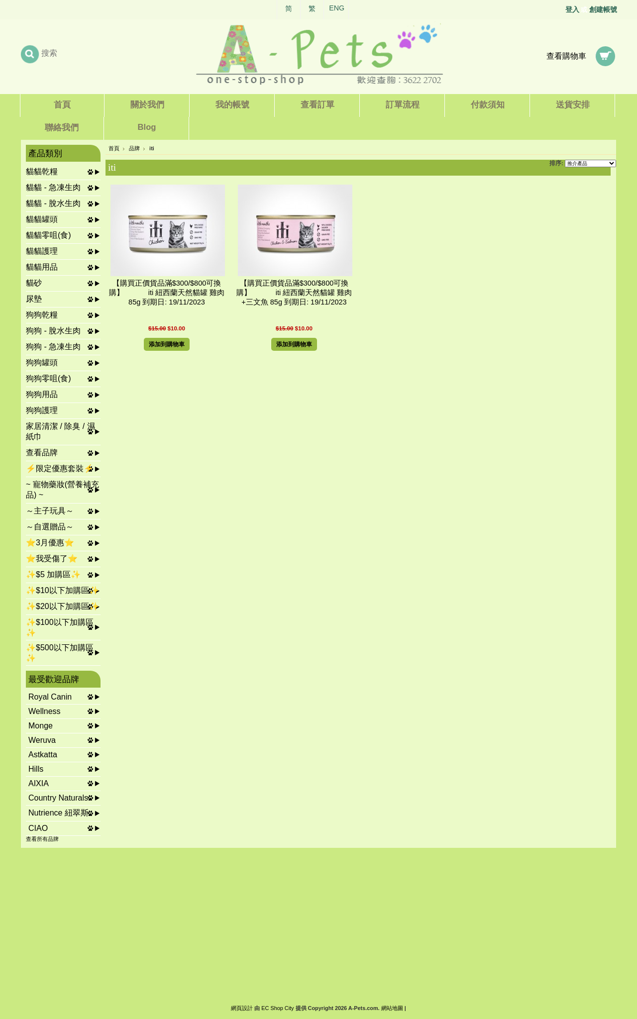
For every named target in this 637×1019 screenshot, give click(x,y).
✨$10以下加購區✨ (62, 590)
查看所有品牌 (42, 839)
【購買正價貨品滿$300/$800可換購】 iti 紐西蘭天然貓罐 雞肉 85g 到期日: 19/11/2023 (167, 292)
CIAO (38, 828)
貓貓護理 (42, 251)
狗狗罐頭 (42, 362)
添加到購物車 (167, 344)
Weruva (42, 740)
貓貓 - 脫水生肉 (53, 203)
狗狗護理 (42, 410)
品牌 (134, 148)
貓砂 (34, 283)
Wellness (44, 711)
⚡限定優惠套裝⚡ (60, 468)
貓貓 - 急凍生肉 (53, 187)
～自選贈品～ (50, 526)
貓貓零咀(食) (48, 235)
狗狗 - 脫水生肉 (53, 330)
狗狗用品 (42, 394)
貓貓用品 (42, 267)
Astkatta (42, 754)
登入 (572, 9)
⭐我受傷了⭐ (52, 558)
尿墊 (34, 299)
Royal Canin (50, 697)
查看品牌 (42, 452)
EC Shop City (277, 1008)
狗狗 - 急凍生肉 (53, 346)
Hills (35, 769)
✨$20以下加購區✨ (62, 606)
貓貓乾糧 (42, 171)
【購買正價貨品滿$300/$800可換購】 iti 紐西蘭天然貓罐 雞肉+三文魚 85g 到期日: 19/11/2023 (294, 292)
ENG (336, 8)
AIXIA (38, 783)
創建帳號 (603, 9)
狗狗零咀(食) (48, 378)
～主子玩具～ (50, 511)
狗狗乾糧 (42, 314)
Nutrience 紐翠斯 (58, 813)
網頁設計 (242, 1008)
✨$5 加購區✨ (53, 574)
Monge (40, 725)
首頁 (113, 148)
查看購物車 (566, 56)
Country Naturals (58, 798)
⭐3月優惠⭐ (50, 542)
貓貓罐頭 (42, 219)
